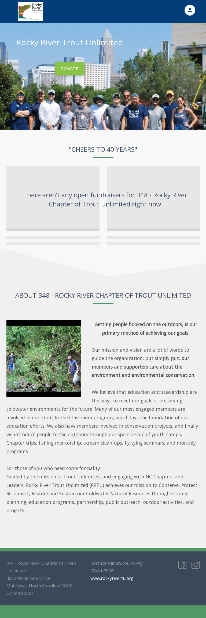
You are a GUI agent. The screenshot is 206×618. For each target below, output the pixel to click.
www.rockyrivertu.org (112, 578)
